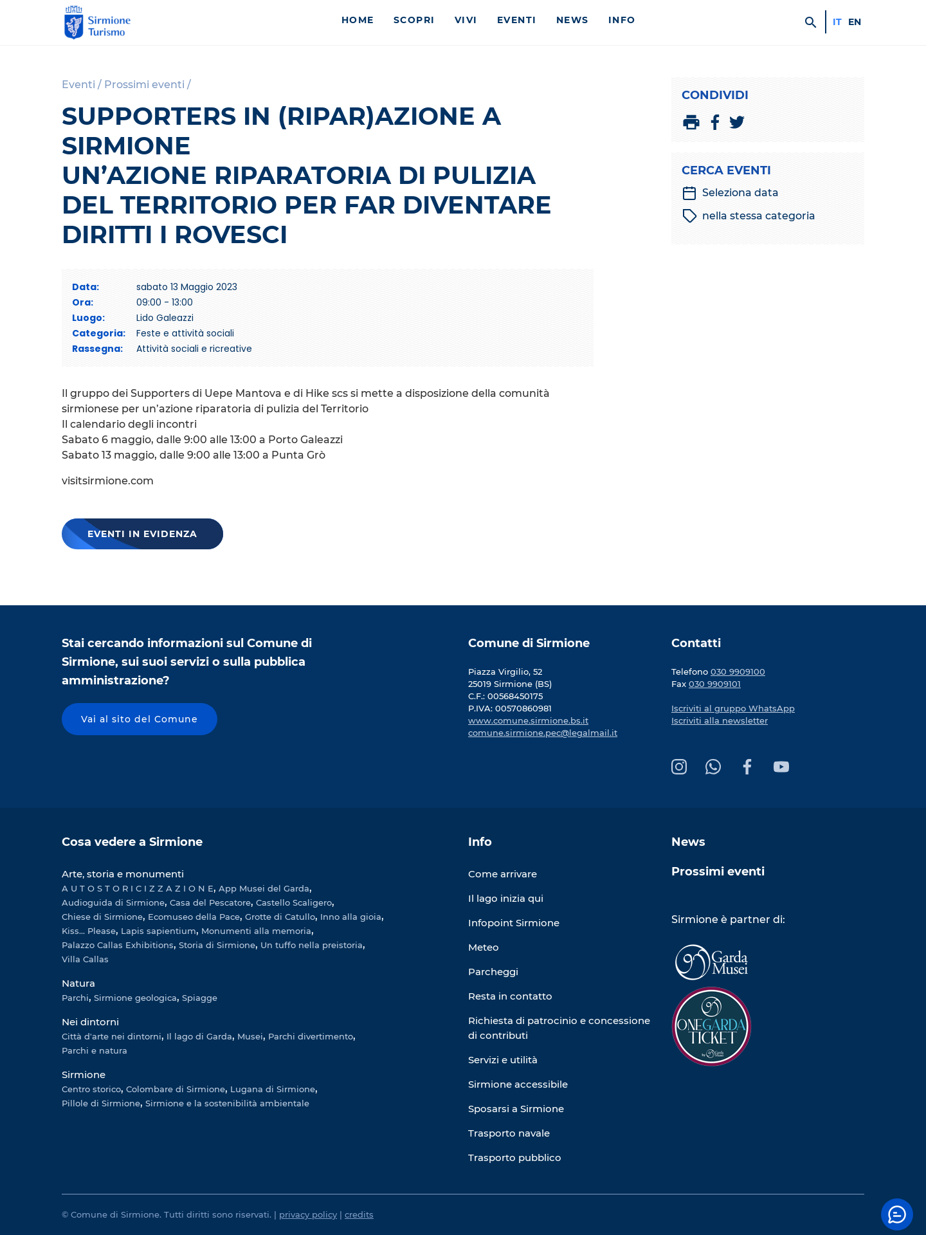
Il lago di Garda (199, 1036)
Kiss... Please (89, 931)
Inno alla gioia (350, 916)
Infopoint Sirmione (513, 923)
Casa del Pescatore (210, 902)
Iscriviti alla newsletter (719, 720)
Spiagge (199, 998)
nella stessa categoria (748, 216)
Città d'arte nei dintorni (111, 1036)
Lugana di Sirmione (272, 1089)
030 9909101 (715, 684)
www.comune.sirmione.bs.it (528, 720)
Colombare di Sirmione (175, 1089)
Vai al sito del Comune (139, 719)
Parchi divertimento (310, 1036)
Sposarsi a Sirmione (516, 1108)
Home (357, 20)
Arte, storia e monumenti (123, 874)
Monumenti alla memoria (256, 931)
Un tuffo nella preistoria (311, 945)
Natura (78, 983)
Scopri (414, 20)
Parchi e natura (94, 1050)
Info (622, 20)
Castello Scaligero (294, 902)
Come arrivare (502, 874)
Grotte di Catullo (280, 916)
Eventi (517, 20)
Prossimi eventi (718, 871)
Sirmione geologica (135, 998)
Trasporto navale (509, 1133)
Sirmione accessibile (518, 1084)
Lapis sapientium (158, 931)
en (854, 22)
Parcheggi (493, 971)
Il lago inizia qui (505, 898)
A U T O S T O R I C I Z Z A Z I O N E (137, 888)
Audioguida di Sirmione (113, 902)
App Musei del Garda (264, 888)
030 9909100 (738, 671)
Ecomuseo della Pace (194, 916)
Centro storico (91, 1089)
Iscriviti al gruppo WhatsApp (733, 708)
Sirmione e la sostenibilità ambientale (227, 1103)
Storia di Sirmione (217, 945)
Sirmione (83, 1074)
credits (359, 1214)
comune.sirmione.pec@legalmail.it (542, 732)
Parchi (75, 998)
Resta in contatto (510, 996)
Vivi (466, 20)
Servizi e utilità (503, 1060)
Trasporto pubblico (514, 1157)
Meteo (483, 947)
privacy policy (308, 1214)
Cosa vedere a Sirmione (132, 842)
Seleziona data (730, 193)
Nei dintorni (90, 1022)
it (837, 22)
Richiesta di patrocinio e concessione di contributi (559, 1027)
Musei (250, 1036)
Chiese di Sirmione (102, 916)
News (572, 20)
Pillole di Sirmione (101, 1103)
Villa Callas (85, 959)
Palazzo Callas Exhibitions (118, 945)
